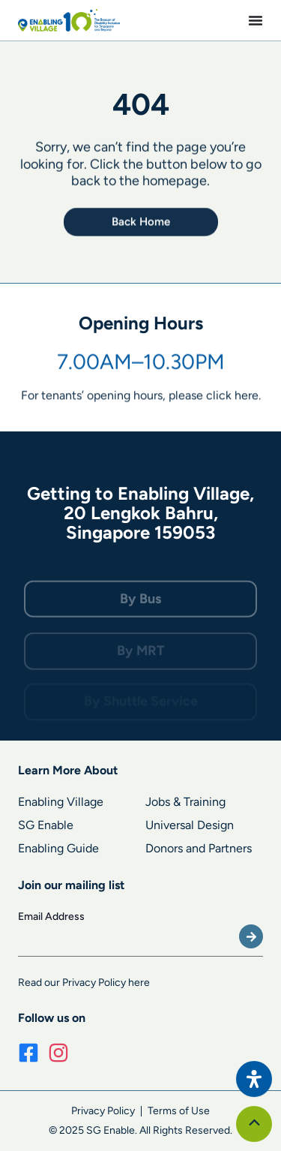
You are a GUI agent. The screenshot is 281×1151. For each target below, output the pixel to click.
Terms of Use (179, 1110)
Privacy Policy (103, 1110)
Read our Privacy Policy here (84, 982)
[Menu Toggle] (255, 20)
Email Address (51, 916)
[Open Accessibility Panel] (254, 1079)
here (247, 397)
